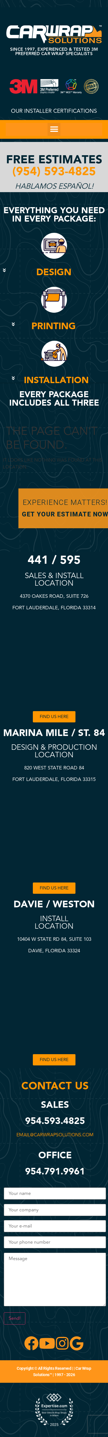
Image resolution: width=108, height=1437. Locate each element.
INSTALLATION (56, 380)
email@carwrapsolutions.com (56, 1134)
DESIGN (53, 272)
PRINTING (53, 326)
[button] (54, 129)
